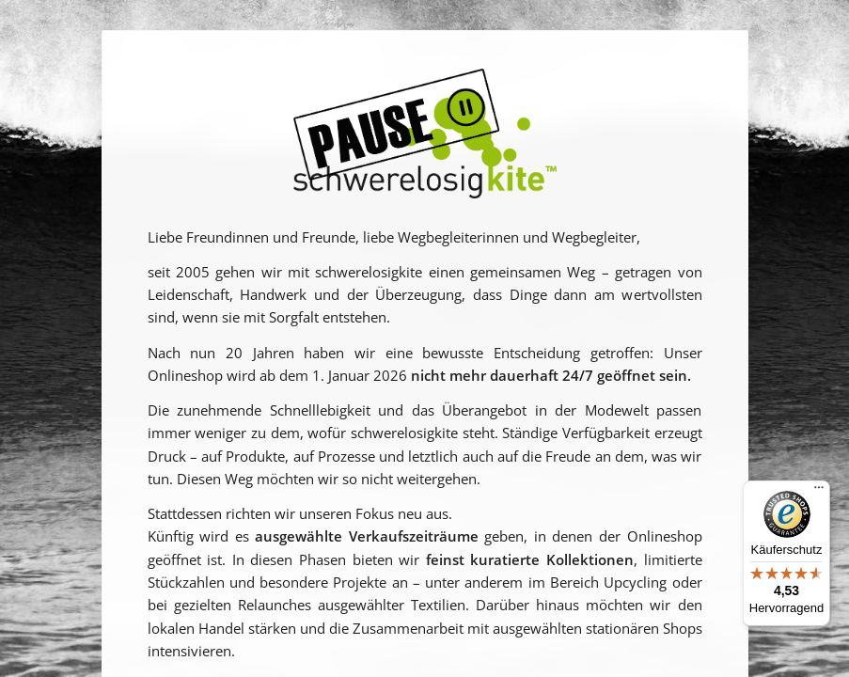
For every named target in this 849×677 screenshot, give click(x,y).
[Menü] (819, 491)
